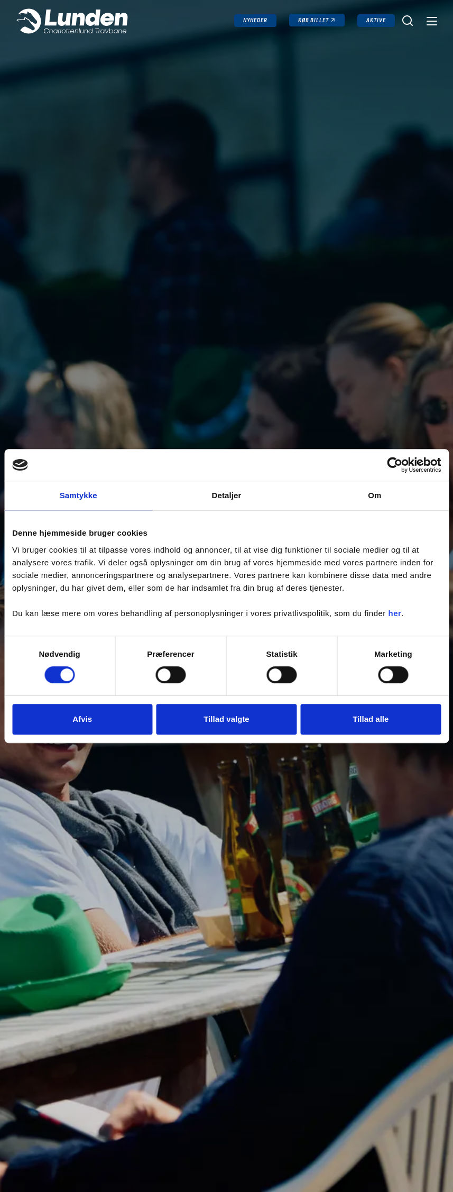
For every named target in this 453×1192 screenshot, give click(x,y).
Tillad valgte (226, 718)
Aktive (376, 20)
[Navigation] (430, 20)
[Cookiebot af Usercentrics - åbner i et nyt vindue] (394, 465)
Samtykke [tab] (78, 495)
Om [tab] (374, 495)
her (395, 613)
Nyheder (255, 20)
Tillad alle (371, 718)
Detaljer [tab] (227, 495)
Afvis (82, 718)
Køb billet (313, 20)
